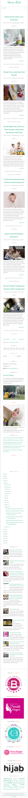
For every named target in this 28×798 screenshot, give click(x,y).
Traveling (15, 789)
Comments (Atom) (14, 342)
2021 (4, 483)
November (6, 487)
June (5, 498)
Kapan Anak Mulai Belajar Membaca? (14, 520)
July (5, 496)
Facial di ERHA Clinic (14, 609)
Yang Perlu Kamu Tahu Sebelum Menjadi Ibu (13, 437)
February (6, 507)
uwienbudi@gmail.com (13, 368)
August (6, 493)
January (6, 527)
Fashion (20, 781)
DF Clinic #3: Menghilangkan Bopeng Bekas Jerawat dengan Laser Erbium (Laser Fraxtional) (16, 573)
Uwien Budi (14, 2)
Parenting (18, 174)
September (7, 491)
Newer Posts (7, 339)
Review (19, 121)
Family (17, 781)
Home (14, 339)
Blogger (22, 793)
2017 (4, 536)
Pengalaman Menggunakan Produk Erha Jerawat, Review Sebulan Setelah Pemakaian (16, 596)
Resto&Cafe (21, 787)
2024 (4, 476)
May (5, 500)
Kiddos (14, 784)
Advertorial (8, 779)
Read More (21, 61)
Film (23, 781)
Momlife (22, 784)
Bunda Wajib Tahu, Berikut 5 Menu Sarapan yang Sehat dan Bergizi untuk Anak (14, 129)
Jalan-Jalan (6, 784)
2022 (4, 480)
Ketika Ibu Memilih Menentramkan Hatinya (13, 440)
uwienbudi (8, 795)
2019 (4, 532)
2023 (4, 478)
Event (13, 781)
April (5, 502)
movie (19, 789)
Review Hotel (10, 789)
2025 (4, 474)
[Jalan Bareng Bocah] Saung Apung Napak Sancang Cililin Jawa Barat (16, 654)
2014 (4, 543)
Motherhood (16, 67)
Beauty (18, 330)
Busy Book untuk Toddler (15, 632)
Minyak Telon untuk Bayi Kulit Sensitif (14, 511)
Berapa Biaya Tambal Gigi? (15, 550)
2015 (4, 540)
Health (18, 64)
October (6, 489)
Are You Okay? (8, 375)
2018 (4, 534)
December (6, 484)
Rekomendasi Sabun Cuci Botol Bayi (14, 508)
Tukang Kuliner (21, 795)
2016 (4, 538)
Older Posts (21, 339)
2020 (4, 529)
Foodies (5, 783)
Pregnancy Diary (13, 787)
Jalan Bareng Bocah (18, 783)
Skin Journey (14, 333)
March (6, 504)
